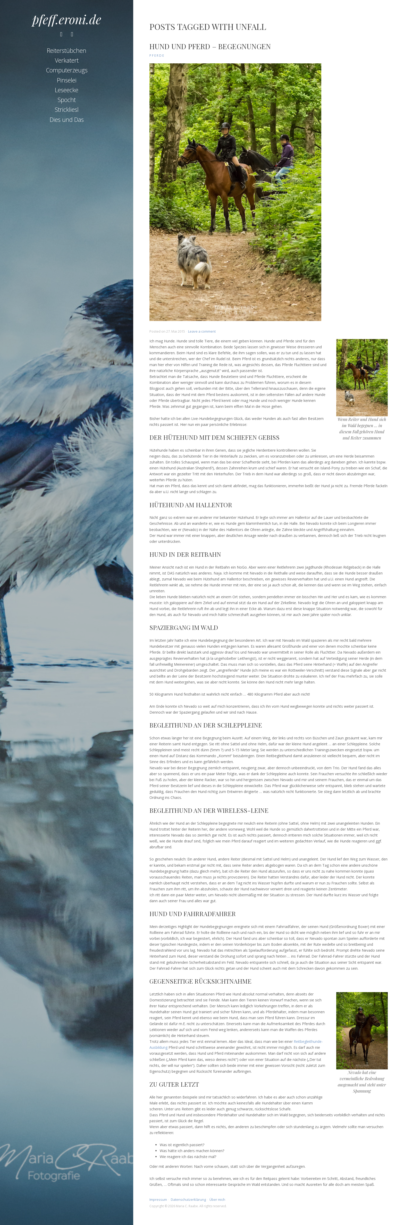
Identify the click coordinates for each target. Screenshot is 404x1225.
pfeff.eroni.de (66, 19)
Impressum (158, 1199)
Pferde (157, 55)
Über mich (217, 1199)
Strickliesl (67, 109)
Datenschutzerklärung (188, 1199)
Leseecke (66, 90)
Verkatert (67, 60)
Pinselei (67, 80)
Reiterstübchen (66, 50)
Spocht (67, 100)
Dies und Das (67, 119)
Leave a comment (202, 331)
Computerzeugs (67, 70)
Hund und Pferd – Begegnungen (210, 46)
